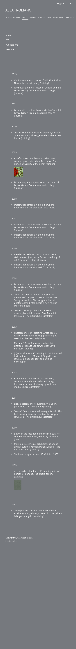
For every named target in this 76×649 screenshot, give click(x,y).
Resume (9, 49)
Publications (44, 17)
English (60, 3)
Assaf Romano (18, 10)
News (33, 17)
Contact (69, 17)
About (25, 17)
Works (16, 17)
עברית (68, 3)
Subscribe (58, 17)
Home (8, 17)
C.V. (7, 40)
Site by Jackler (11, 541)
